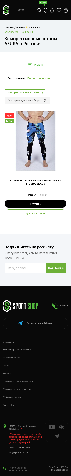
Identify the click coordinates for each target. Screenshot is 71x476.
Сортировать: (16, 78)
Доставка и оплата (12, 357)
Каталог (60, 306)
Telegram (35, 323)
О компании (8, 342)
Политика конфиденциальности (18, 381)
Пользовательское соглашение (17, 389)
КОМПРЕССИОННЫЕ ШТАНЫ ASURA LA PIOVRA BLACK (35, 182)
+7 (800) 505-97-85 (18, 468)
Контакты (7, 373)
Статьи (6, 365)
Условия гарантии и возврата (17, 349)
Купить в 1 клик (35, 213)
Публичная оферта (12, 397)
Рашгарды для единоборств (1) (27, 100)
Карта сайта (8, 405)
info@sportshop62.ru (18, 452)
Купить (35, 204)
